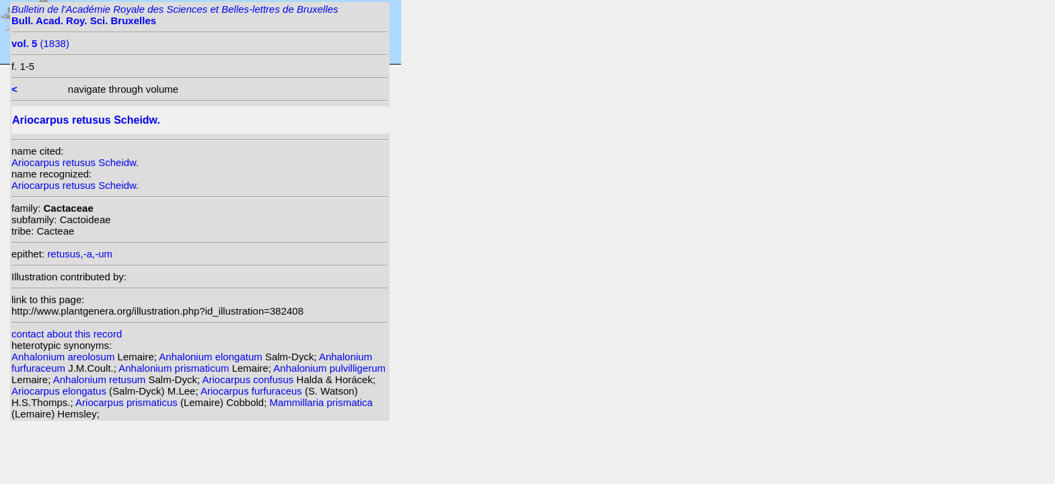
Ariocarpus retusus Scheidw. (75, 162)
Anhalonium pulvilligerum (329, 368)
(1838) (40, 43)
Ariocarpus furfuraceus (253, 391)
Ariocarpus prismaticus (127, 402)
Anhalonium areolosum (64, 356)
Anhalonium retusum (101, 379)
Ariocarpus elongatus (60, 391)
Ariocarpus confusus (249, 379)
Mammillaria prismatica (321, 402)
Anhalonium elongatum (212, 356)
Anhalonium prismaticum (174, 368)
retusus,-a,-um (79, 253)
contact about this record (66, 333)
